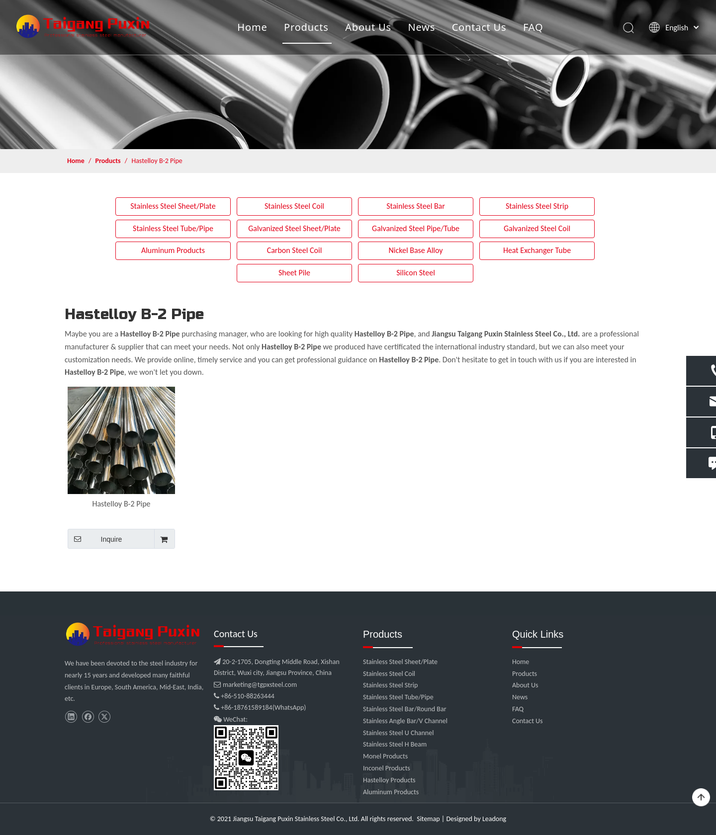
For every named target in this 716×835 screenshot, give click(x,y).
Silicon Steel (415, 272)
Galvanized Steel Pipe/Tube (415, 228)
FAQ (533, 27)
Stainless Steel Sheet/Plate (173, 206)
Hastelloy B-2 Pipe (121, 503)
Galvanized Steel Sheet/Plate (294, 228)
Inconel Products (386, 768)
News (421, 27)
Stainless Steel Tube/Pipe (173, 228)
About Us (368, 27)
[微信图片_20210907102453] (134, 634)
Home (252, 27)
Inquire (95, 539)
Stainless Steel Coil (294, 206)
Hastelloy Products (389, 780)
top (701, 797)
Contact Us (478, 27)
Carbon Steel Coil (294, 250)
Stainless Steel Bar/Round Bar (405, 709)
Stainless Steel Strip (537, 206)
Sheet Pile (294, 272)
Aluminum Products (173, 250)
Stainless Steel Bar (415, 206)
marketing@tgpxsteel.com (255, 684)
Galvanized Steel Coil (537, 228)
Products (306, 27)
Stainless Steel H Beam (395, 744)
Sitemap (428, 819)
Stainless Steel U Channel (398, 733)
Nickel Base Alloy (415, 250)
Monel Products (385, 756)
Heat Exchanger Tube (537, 250)
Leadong (494, 819)
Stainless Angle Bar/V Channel (405, 721)
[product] (358, 74)
